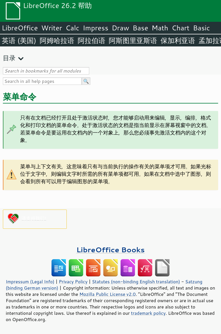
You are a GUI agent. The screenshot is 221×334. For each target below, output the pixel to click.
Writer (51, 28)
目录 (9, 57)
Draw (120, 28)
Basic (201, 28)
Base (140, 28)
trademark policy (148, 313)
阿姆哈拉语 (57, 40)
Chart (180, 28)
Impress (95, 28)
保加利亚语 (178, 40)
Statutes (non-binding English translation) (136, 281)
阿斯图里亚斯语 (133, 40)
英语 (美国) (19, 40)
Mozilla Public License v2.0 (107, 294)
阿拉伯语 (91, 40)
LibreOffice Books (110, 250)
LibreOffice (20, 28)
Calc (72, 28)
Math (160, 28)
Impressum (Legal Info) (30, 281)
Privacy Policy (73, 281)
